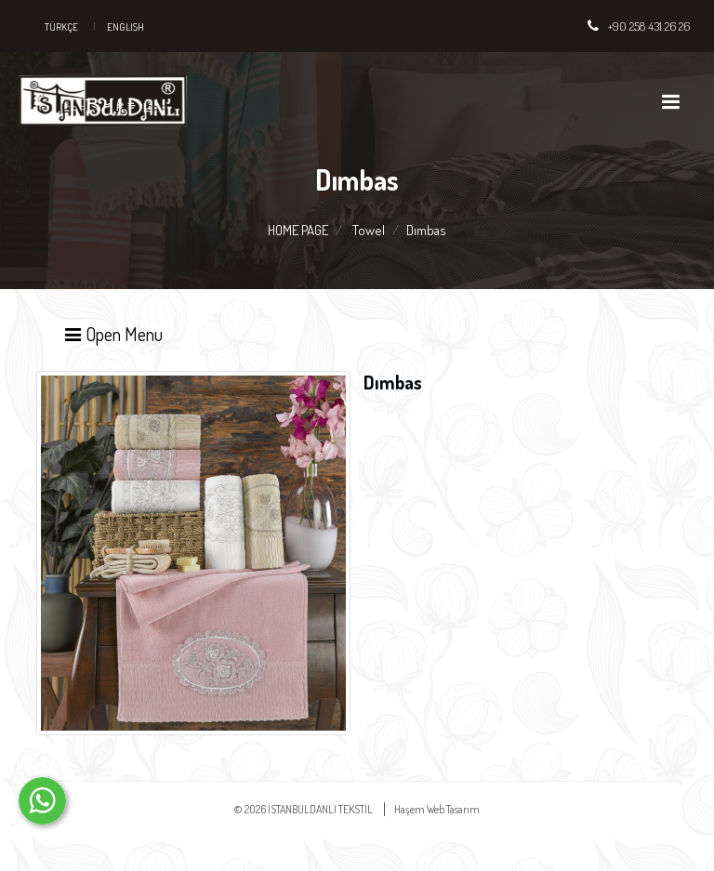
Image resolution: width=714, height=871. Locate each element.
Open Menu (113, 334)
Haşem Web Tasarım (437, 809)
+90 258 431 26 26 (649, 26)
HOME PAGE (298, 230)
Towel (368, 230)
